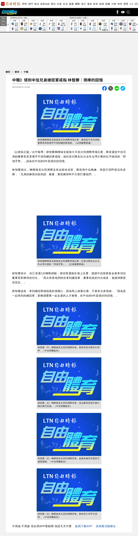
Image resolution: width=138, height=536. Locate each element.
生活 (65, 4)
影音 (95, 4)
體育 (126, 4)
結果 (14, 25)
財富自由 (44, 4)
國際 (77, 4)
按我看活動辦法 (106, 526)
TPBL (3, 21)
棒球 (17, 72)
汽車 (113, 4)
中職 (26, 72)
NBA (3, 18)
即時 (24, 4)
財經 (101, 4)
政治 (36, 4)
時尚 (120, 4)
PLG (3, 25)
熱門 (30, 4)
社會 (59, 4)
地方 (83, 4)
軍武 (53, 4)
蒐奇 (89, 4)
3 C (131, 4)
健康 (71, 4)
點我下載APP (83, 526)
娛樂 (107, 4)
